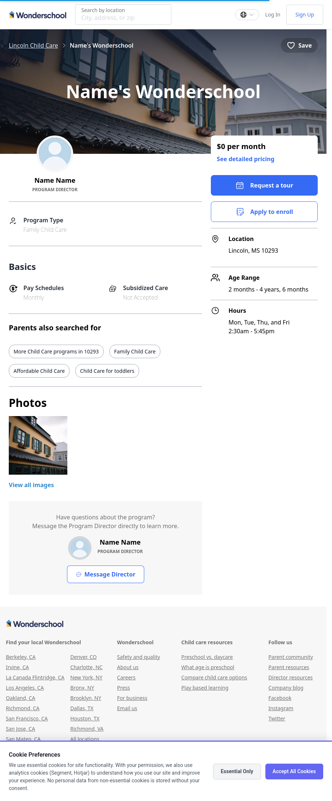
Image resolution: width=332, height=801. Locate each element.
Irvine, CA (17, 667)
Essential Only (237, 771)
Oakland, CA (20, 697)
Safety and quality (138, 656)
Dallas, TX (81, 708)
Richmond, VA (87, 728)
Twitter (276, 718)
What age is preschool (207, 667)
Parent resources (288, 667)
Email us (127, 708)
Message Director (105, 574)
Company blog (285, 687)
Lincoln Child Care (33, 45)
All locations (84, 738)
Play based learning (204, 687)
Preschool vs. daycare (207, 656)
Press (123, 687)
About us (128, 667)
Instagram (280, 708)
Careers (126, 677)
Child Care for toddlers (107, 370)
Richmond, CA (23, 708)
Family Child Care (135, 351)
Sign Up (304, 14)
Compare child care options (214, 677)
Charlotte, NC (86, 667)
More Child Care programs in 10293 (56, 351)
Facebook (279, 697)
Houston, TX (85, 718)
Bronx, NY (82, 687)
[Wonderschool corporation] (163, 624)
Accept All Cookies (294, 771)
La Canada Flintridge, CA (35, 677)
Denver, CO (83, 656)
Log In (272, 14)
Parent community (290, 656)
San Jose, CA (20, 728)
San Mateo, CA (23, 738)
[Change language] (247, 14)
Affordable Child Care (39, 370)
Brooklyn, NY (85, 697)
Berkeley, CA (21, 656)
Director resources (290, 677)
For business (132, 697)
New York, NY (86, 677)
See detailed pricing (245, 159)
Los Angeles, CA (25, 687)
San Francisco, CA (27, 718)
